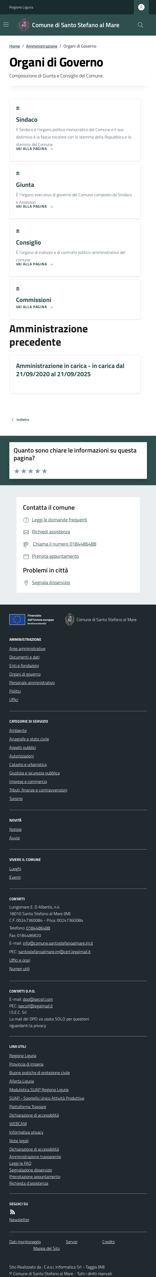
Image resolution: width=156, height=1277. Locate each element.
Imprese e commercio (28, 781)
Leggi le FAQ (20, 1163)
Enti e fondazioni (24, 665)
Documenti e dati (24, 657)
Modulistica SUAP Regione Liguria (39, 1089)
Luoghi (15, 868)
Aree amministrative (27, 648)
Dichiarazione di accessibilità (34, 1115)
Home (14, 46)
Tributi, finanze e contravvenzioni (38, 790)
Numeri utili (19, 968)
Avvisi (14, 838)
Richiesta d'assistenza (28, 1183)
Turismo (16, 798)
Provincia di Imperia (26, 1064)
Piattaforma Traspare (27, 1106)
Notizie (15, 829)
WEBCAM (18, 1123)
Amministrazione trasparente (35, 1156)
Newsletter (19, 1219)
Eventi (15, 877)
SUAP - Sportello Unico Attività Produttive (46, 1098)
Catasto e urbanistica (28, 764)
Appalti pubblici (22, 747)
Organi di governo (25, 674)
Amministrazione (41, 46)
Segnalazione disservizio (30, 1170)
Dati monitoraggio (25, 1241)
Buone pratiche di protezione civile (39, 1072)
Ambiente (18, 730)
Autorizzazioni (21, 756)
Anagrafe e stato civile (29, 739)
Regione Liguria (21, 7)
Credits (108, 1241)
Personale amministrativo (32, 682)
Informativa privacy (26, 1132)
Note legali (19, 1140)
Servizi (71, 1241)
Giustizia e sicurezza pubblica (34, 773)
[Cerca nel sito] (138, 25)
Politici (15, 691)
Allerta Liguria (21, 1081)
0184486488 (38, 928)
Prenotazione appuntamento (34, 1176)
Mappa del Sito (46, 1248)
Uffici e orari (19, 960)
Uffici (13, 699)
